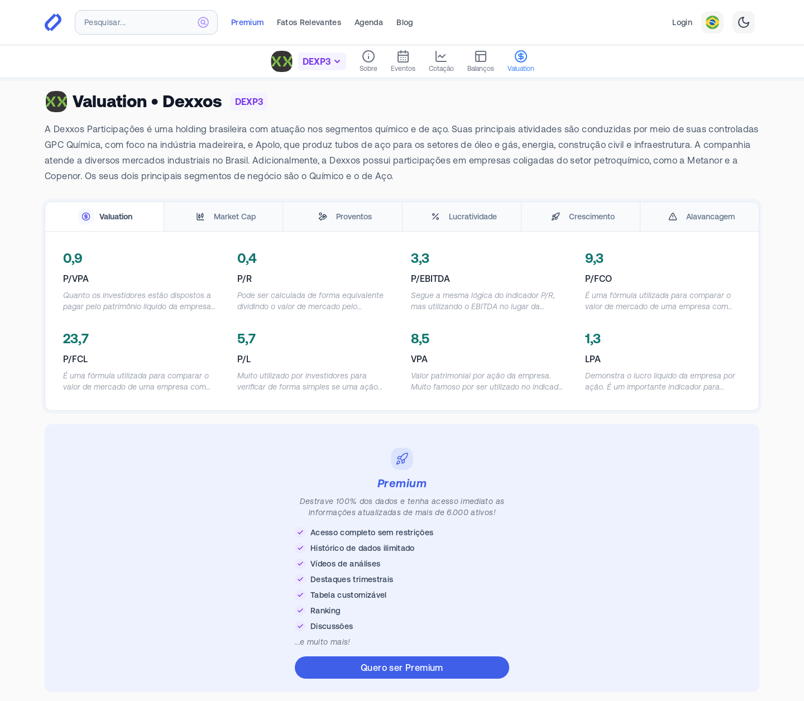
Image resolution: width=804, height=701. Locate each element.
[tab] (104, 217)
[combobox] (146, 22)
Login (682, 22)
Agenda (369, 22)
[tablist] (402, 217)
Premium (247, 22)
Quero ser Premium (402, 667)
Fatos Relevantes (309, 22)
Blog (404, 22)
